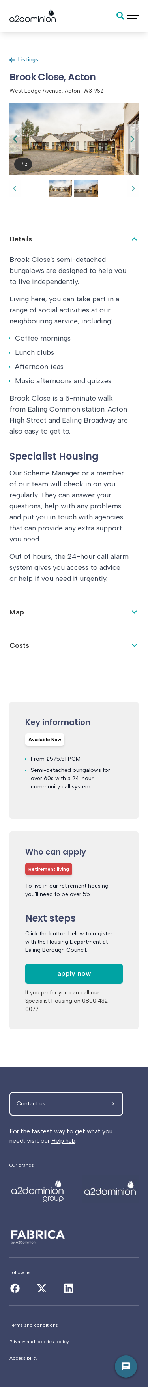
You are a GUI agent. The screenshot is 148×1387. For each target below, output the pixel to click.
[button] (60, 188)
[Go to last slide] (15, 139)
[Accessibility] (74, 1358)
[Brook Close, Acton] (37, 1189)
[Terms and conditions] (74, 1325)
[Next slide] (132, 139)
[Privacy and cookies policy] (74, 1341)
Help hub (63, 1140)
